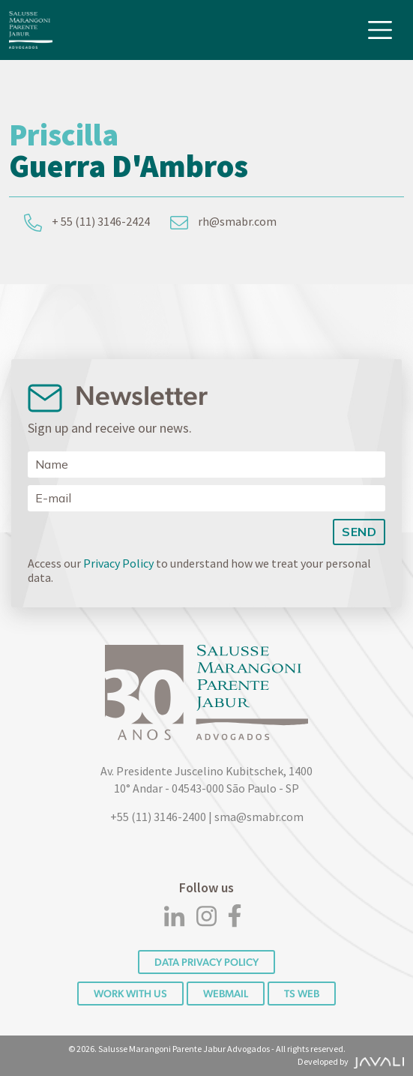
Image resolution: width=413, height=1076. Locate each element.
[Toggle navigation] (380, 30)
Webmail (225, 994)
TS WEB (301, 994)
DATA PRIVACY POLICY (206, 962)
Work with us (130, 994)
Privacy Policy (118, 563)
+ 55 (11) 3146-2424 (87, 223)
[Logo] (30, 30)
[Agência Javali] (377, 1061)
